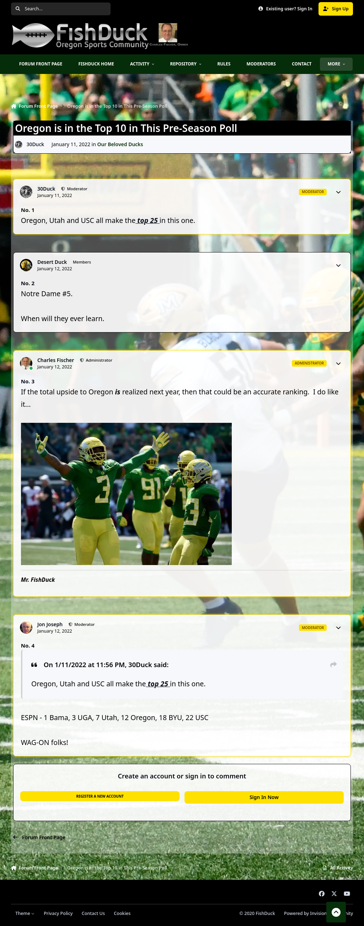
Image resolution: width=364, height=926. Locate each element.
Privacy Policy (58, 913)
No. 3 (27, 381)
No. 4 (27, 645)
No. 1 (27, 209)
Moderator (76, 188)
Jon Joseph (50, 624)
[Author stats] (338, 192)
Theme (25, 913)
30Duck (35, 144)
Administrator (98, 360)
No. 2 (27, 283)
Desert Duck (52, 262)
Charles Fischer (55, 360)
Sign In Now (264, 797)
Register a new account (99, 796)
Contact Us (93, 913)
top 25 (147, 220)
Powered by (318, 913)
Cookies (122, 913)
